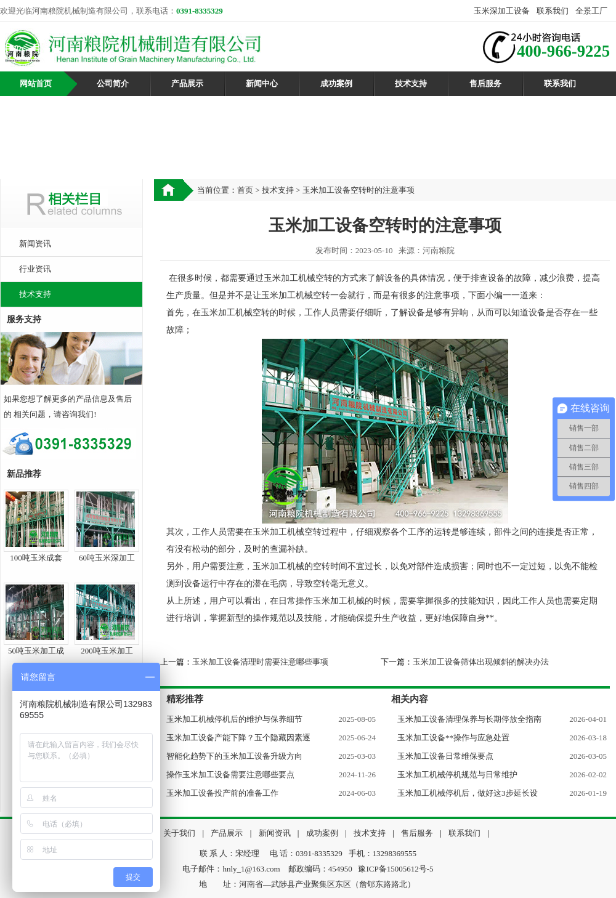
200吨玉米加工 (107, 650)
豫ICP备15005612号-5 (395, 868)
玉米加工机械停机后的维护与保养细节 (234, 719)
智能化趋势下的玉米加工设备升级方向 (234, 756)
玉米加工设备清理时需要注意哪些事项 (260, 661)
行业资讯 (35, 268)
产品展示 (187, 83)
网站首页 (36, 83)
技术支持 (411, 83)
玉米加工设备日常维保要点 (445, 756)
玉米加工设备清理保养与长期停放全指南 (469, 719)
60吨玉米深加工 (107, 557)
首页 (245, 190)
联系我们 (553, 10)
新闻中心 (262, 83)
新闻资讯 (35, 243)
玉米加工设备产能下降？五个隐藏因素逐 (238, 737)
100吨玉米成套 (36, 557)
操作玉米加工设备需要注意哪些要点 (230, 774)
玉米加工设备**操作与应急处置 (453, 737)
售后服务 (485, 83)
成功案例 (336, 83)
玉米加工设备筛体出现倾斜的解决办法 (481, 661)
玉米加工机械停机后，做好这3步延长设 (467, 793)
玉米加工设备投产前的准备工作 (222, 793)
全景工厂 (591, 10)
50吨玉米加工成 (36, 650)
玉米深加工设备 (502, 10)
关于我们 (179, 833)
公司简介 (113, 83)
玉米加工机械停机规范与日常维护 (457, 774)
